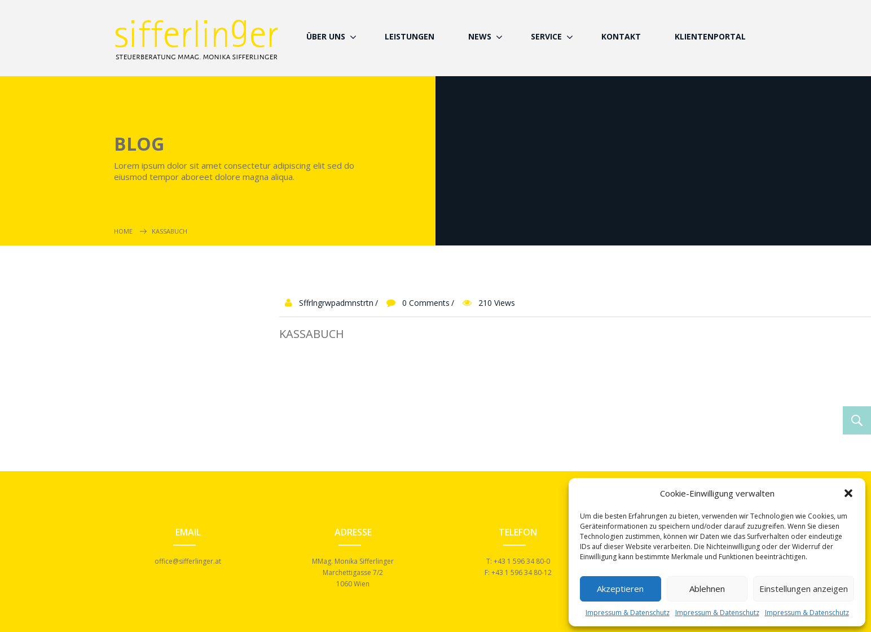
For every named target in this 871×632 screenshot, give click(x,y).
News (479, 36)
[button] (848, 493)
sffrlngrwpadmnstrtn (336, 302)
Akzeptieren (620, 588)
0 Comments (426, 302)
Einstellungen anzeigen (803, 588)
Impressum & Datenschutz (628, 612)
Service (546, 36)
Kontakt (621, 36)
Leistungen (409, 36)
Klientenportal (710, 36)
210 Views (496, 302)
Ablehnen (707, 588)
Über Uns (325, 36)
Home (123, 231)
